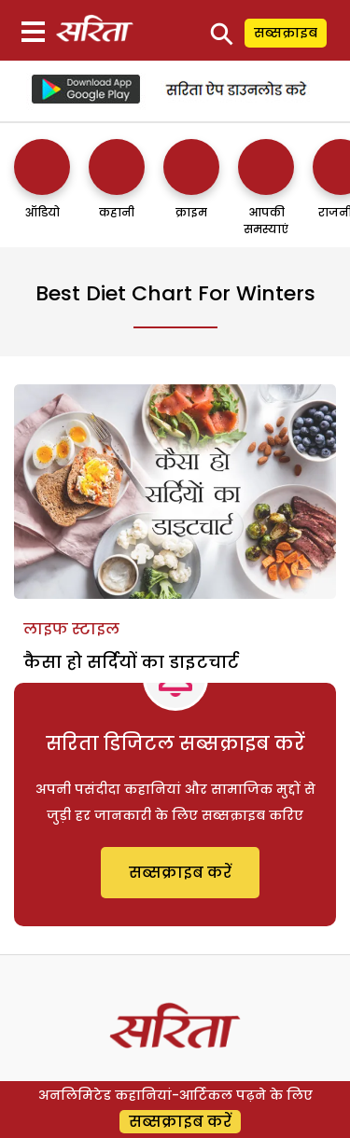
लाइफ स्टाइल (71, 629)
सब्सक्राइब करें (180, 872)
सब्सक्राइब (285, 32)
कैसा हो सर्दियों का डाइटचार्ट (131, 661)
